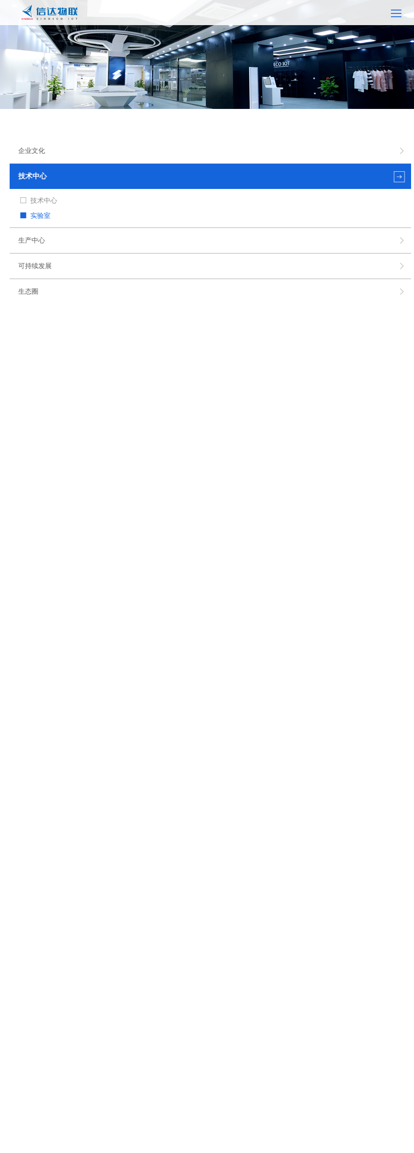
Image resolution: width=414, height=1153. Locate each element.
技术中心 (32, 176)
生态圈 (28, 291)
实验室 (41, 215)
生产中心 (31, 240)
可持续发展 (35, 265)
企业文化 (31, 150)
